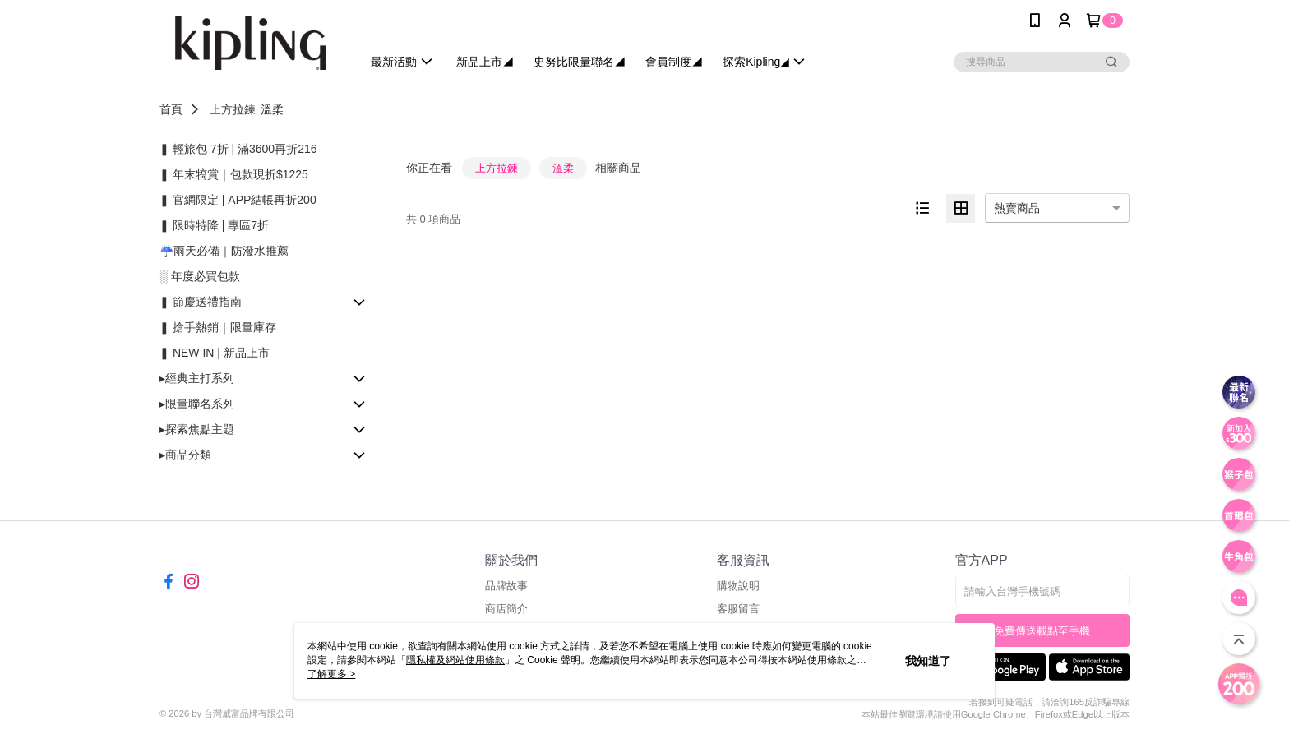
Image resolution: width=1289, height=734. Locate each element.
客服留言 (738, 608)
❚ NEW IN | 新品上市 (214, 352)
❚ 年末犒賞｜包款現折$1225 (233, 174)
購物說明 (738, 585)
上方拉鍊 (233, 109)
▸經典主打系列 (196, 378)
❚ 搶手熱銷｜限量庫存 (217, 327)
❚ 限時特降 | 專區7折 (214, 225)
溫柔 (272, 109)
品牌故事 (506, 585)
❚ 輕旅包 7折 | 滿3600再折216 (237, 148)
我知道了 (928, 660)
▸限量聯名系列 (196, 403)
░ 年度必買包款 (199, 276)
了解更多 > (331, 674)
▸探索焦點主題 (196, 429)
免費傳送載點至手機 (1042, 631)
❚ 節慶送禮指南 (200, 301)
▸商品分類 (185, 454)
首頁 (170, 109)
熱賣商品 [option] (1017, 208)
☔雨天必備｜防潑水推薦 (224, 250)
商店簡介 (506, 608)
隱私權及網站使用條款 (455, 660)
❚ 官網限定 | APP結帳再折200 (237, 199)
